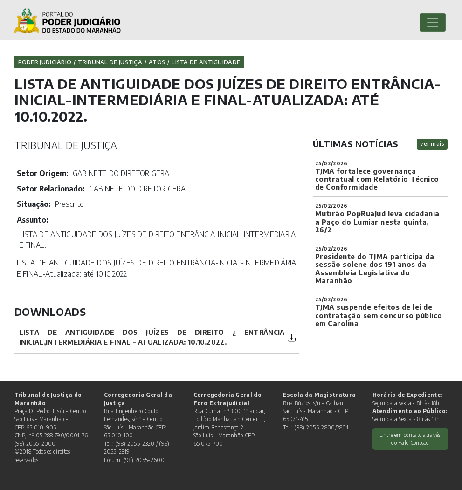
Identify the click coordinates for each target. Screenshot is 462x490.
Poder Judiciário (45, 62)
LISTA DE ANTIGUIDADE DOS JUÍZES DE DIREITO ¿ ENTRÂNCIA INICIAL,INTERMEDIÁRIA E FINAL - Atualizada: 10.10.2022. (152, 337)
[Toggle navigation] (433, 22)
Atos (157, 62)
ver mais (432, 143)
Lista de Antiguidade (206, 62)
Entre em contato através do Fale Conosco (409, 438)
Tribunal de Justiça (110, 62)
